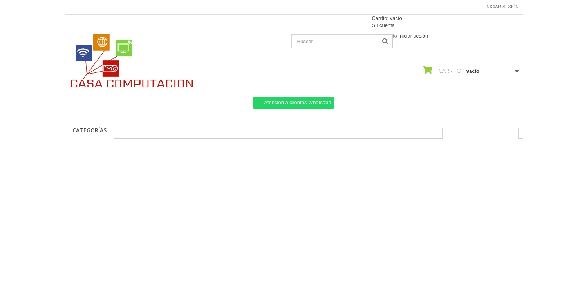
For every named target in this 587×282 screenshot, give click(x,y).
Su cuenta (383, 25)
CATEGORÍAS (89, 130)
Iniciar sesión (502, 6)
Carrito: (387, 18)
